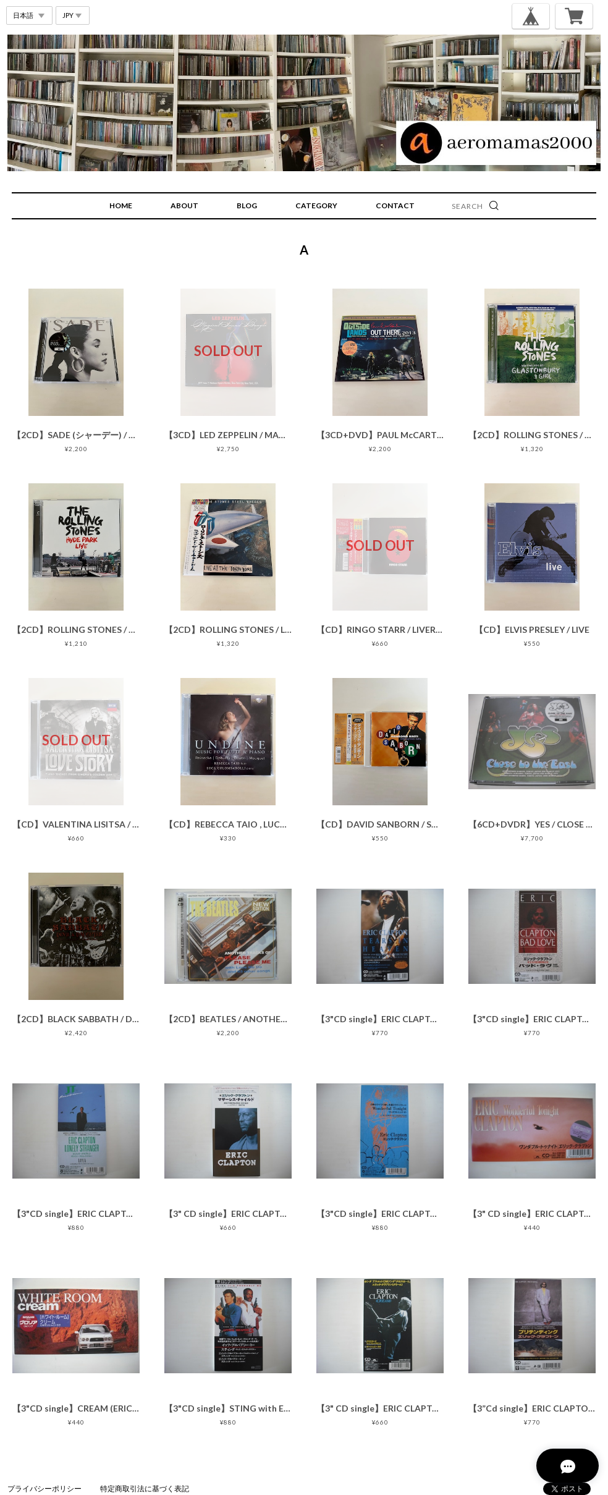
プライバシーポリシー (44, 1488)
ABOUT (184, 205)
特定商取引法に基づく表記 (144, 1488)
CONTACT (395, 205)
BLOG (247, 205)
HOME (120, 205)
